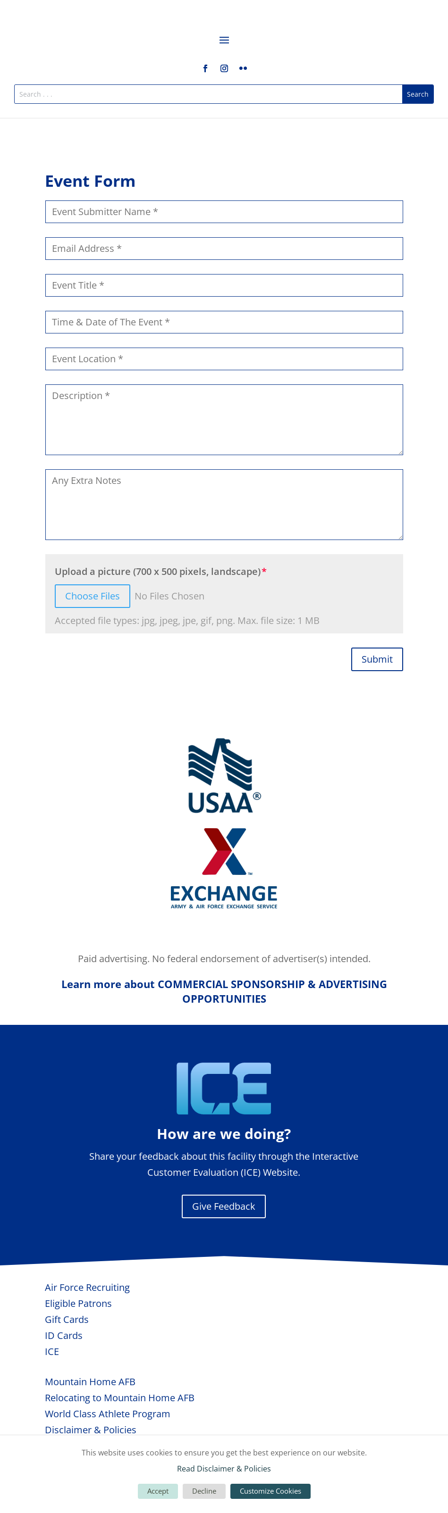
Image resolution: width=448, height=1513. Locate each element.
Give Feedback (223, 1206)
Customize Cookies (270, 1491)
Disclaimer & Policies (90, 1429)
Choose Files (92, 596)
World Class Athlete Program (107, 1413)
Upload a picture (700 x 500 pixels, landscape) (158, 571)
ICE (52, 1351)
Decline (204, 1491)
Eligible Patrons (78, 1303)
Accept (158, 1491)
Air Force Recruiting (87, 1287)
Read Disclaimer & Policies (224, 1468)
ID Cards (64, 1335)
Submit (377, 659)
